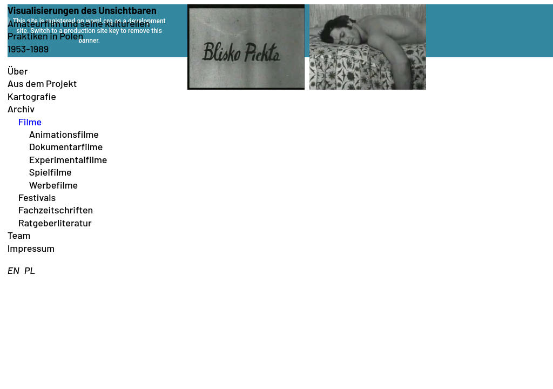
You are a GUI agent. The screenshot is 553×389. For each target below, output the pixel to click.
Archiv (21, 109)
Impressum (31, 248)
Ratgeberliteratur (55, 223)
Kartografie (32, 96)
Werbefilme (53, 185)
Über (18, 71)
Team (19, 235)
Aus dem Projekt (42, 83)
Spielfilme (50, 172)
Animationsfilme (64, 134)
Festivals (37, 197)
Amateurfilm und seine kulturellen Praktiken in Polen (79, 29)
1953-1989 (28, 49)
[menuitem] (13, 270)
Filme (30, 122)
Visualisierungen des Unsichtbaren (82, 10)
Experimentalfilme (68, 159)
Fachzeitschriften (55, 210)
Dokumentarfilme (66, 146)
